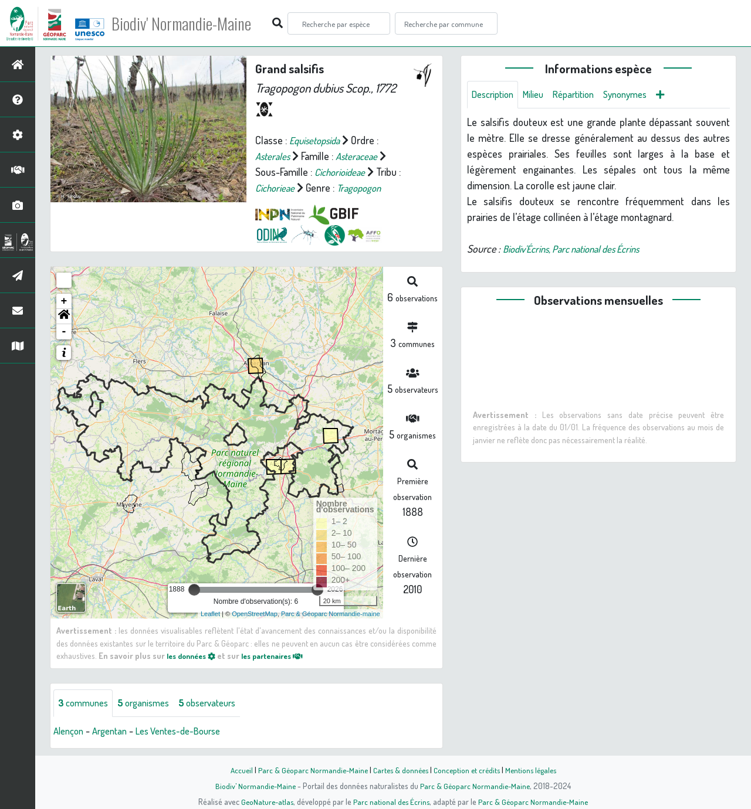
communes (85, 703)
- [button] (64, 332)
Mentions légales (535, 769)
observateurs (221, 703)
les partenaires (283, 655)
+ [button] (64, 301)
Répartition (584, 95)
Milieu (540, 95)
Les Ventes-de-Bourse (190, 731)
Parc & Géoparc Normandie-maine (330, 613)
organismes (151, 703)
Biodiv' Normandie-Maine (193, 23)
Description (495, 95)
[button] (64, 316)
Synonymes (640, 95)
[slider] (194, 590)
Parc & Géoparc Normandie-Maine (308, 769)
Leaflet (210, 613)
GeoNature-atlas (265, 801)
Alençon (70, 731)
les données (194, 655)
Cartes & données (399, 769)
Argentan (115, 731)
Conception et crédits (468, 769)
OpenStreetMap (255, 613)
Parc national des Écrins (391, 801)
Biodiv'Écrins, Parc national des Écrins (580, 249)
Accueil (235, 769)
